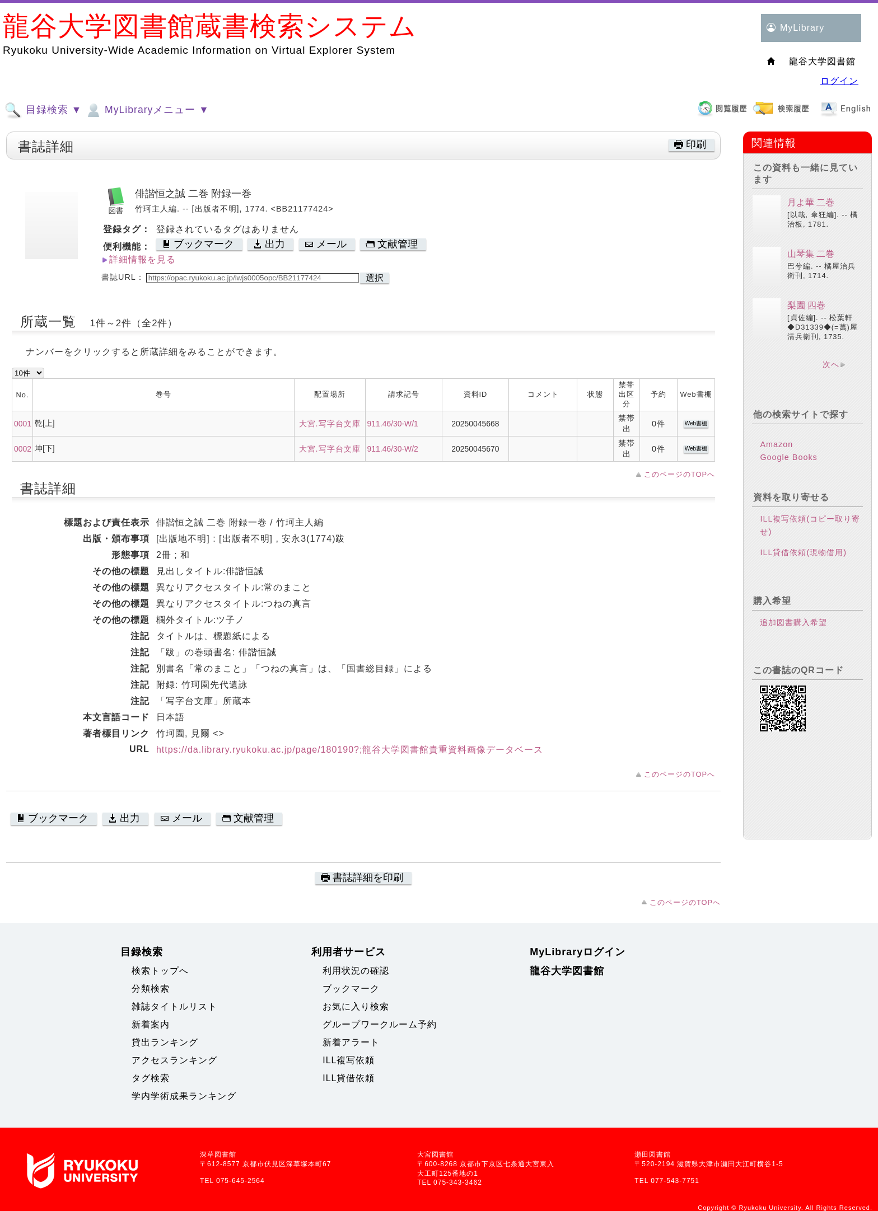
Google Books (788, 457)
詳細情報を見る (142, 259)
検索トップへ (160, 970)
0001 (22, 423)
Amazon (776, 444)
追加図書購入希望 (793, 622)
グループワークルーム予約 (380, 1024)
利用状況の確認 (356, 970)
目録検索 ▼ (43, 110)
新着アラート (351, 1042)
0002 (22, 448)
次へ (831, 364)
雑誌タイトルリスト (174, 1006)
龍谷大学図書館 (567, 971)
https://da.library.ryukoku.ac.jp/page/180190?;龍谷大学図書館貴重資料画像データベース (350, 749)
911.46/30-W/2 (392, 448)
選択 (375, 278)
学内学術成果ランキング (184, 1096)
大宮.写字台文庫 (330, 423)
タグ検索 (151, 1078)
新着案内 (151, 1024)
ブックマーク (351, 988)
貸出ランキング (165, 1042)
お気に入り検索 (356, 1006)
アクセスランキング (174, 1060)
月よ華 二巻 (810, 202)
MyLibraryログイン (577, 951)
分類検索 (151, 988)
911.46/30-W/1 (392, 423)
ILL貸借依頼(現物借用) (803, 552)
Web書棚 (696, 423)
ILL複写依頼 (349, 1060)
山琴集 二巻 (810, 254)
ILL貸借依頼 (349, 1078)
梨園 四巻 (806, 305)
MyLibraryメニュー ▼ (147, 110)
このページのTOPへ (679, 474)
